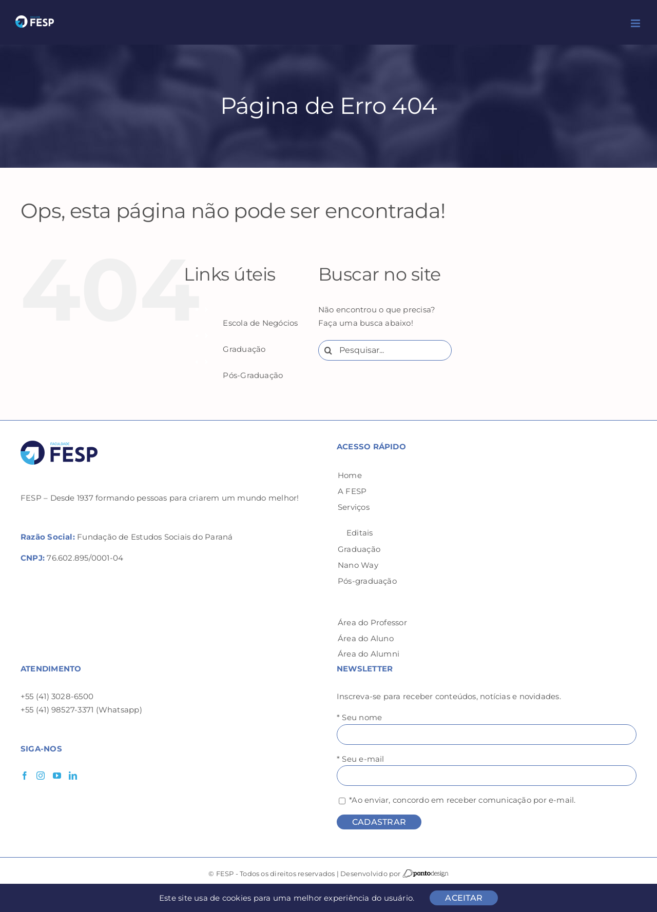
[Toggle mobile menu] (636, 23)
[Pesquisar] (328, 350)
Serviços (354, 507)
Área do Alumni (368, 654)
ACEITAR (463, 898)
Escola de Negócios (260, 323)
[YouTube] (57, 775)
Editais (359, 533)
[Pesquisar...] (385, 350)
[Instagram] (40, 775)
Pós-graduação (367, 581)
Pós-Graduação (253, 375)
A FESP (352, 491)
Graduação (244, 349)
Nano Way (358, 565)
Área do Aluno (366, 638)
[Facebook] (25, 775)
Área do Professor (372, 622)
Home (350, 475)
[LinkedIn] (73, 775)
